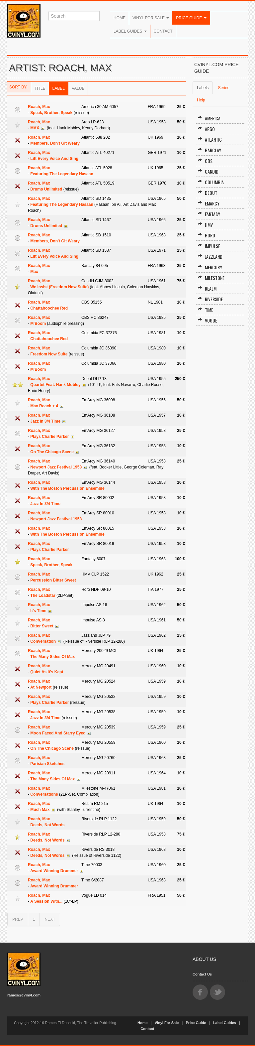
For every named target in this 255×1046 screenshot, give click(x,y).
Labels (203, 87)
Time (205, 309)
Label (58, 88)
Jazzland (210, 256)
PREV (17, 919)
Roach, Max (39, 106)
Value (78, 88)
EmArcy (208, 203)
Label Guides (130, 31)
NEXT (49, 919)
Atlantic (210, 139)
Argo (206, 128)
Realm (207, 288)
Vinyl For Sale (150, 18)
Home (120, 18)
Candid (208, 171)
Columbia (211, 182)
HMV (205, 224)
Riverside (210, 299)
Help (201, 100)
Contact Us (202, 974)
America (209, 118)
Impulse (209, 245)
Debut (207, 192)
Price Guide (191, 18)
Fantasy (209, 213)
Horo (206, 235)
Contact (163, 31)
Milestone (211, 277)
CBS (205, 160)
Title (40, 88)
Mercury (210, 267)
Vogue (207, 320)
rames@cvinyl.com (24, 995)
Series (223, 87)
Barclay (209, 150)
